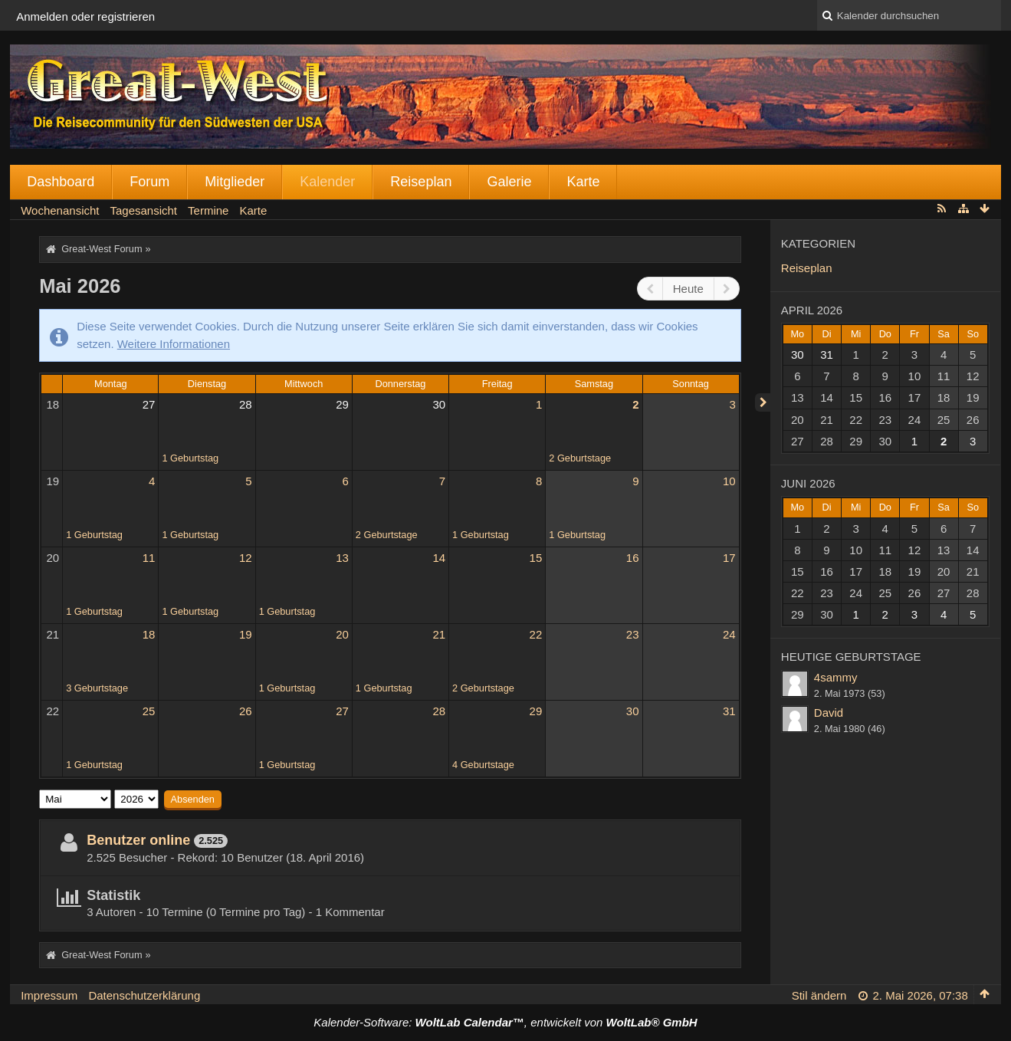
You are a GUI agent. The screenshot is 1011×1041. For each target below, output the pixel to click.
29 (342, 404)
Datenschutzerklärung (144, 995)
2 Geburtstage (580, 458)
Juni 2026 (808, 483)
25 (149, 711)
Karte (582, 181)
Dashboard (60, 181)
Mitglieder (234, 181)
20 (53, 557)
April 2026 (811, 310)
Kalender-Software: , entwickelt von (505, 1022)
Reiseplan (420, 181)
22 (536, 634)
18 (53, 404)
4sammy (836, 677)
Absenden (193, 799)
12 (245, 557)
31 (729, 711)
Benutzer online (138, 840)
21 (53, 634)
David (828, 712)
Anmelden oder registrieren (85, 16)
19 (53, 481)
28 (245, 404)
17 (729, 557)
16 (632, 557)
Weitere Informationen (173, 343)
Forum (149, 181)
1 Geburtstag (190, 458)
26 (245, 711)
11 (149, 557)
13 (342, 557)
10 (729, 481)
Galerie (509, 181)
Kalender (327, 181)
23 (632, 634)
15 (536, 557)
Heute (688, 288)
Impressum (49, 995)
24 (729, 634)
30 (438, 404)
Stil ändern (819, 995)
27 (149, 404)
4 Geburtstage (483, 764)
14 (438, 557)
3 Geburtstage (97, 688)
